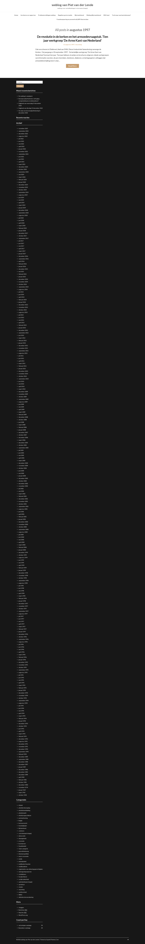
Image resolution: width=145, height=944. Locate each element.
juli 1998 (21, 585)
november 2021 (23, 151)
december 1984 (23, 774)
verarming (78, 44)
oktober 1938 (23, 795)
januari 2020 (22, 182)
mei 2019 (21, 200)
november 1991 (23, 746)
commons (21, 831)
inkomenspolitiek (24, 854)
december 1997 (23, 603)
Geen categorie (23, 848)
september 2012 (23, 333)
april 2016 (21, 261)
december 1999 (23, 552)
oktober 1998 (23, 578)
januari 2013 (22, 328)
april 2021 (21, 161)
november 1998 (23, 575)
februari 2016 (23, 264)
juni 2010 (21, 381)
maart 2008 (22, 425)
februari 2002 (23, 496)
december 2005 (23, 442)
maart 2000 (22, 545)
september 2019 (23, 192)
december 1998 (23, 573)
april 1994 (21, 713)
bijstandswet (22, 828)
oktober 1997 (23, 608)
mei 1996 (21, 649)
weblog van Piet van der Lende (72, 5)
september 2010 (23, 379)
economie (21, 841)
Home (16, 15)
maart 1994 (22, 716)
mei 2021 (21, 159)
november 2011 (23, 348)
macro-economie (23, 856)
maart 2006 (22, 440)
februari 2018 (23, 228)
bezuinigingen (23, 825)
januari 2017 (22, 253)
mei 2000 (21, 539)
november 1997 (23, 606)
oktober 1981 (23, 782)
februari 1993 (23, 736)
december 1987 (23, 764)
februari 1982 (23, 780)
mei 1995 (21, 680)
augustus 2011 (23, 353)
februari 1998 (23, 598)
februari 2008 (23, 427)
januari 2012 (22, 343)
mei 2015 (21, 271)
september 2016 (23, 259)
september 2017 (23, 238)
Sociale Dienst (23, 877)
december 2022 (23, 133)
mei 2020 (21, 174)
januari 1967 (22, 790)
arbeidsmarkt (22, 813)
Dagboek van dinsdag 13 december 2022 (31, 108)
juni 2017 (21, 243)
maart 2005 (22, 460)
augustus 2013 (23, 312)
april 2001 (21, 514)
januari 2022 (22, 149)
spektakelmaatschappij (25, 882)
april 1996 (21, 652)
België (20, 820)
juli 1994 (21, 705)
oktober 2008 (23, 419)
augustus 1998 (23, 583)
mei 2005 (21, 455)
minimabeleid (22, 861)
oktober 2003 (23, 481)
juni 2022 (21, 141)
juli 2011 (21, 356)
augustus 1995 (23, 672)
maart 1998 (22, 596)
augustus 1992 (23, 741)
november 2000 (23, 524)
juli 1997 (21, 616)
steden (21, 887)
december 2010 (23, 371)
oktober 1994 (23, 698)
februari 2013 (23, 325)
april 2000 (21, 542)
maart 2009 (22, 412)
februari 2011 (23, 366)
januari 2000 (22, 550)
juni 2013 (21, 317)
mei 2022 (21, 144)
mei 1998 (21, 591)
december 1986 (23, 769)
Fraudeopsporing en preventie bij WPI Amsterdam (72, 19)
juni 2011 (21, 358)
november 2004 (23, 465)
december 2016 (23, 256)
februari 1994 (23, 718)
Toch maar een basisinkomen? (121, 15)
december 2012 (23, 330)
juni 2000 (21, 537)
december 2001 (23, 499)
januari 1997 (22, 631)
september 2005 (23, 448)
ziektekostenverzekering (26, 897)
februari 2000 (23, 547)
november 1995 (23, 665)
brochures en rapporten (28, 15)
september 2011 (23, 351)
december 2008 (23, 417)
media (20, 859)
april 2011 (21, 361)
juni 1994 (21, 708)
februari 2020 (23, 179)
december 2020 (23, 167)
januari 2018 (22, 230)
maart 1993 (22, 734)
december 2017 (23, 233)
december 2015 (23, 269)
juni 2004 (21, 471)
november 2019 (23, 187)
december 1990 (23, 749)
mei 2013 (21, 320)
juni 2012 (21, 335)
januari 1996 (22, 659)
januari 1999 (22, 570)
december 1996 (23, 634)
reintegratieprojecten (25, 871)
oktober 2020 (23, 169)
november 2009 (23, 394)
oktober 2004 (23, 468)
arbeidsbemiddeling (24, 810)
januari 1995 (22, 690)
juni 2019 (21, 197)
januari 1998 (22, 601)
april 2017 (21, 248)
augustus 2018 (23, 215)
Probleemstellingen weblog (46, 15)
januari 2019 (22, 208)
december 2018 (23, 210)
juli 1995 (21, 675)
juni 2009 (21, 404)
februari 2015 (23, 274)
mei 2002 (21, 491)
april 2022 (21, 146)
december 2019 (23, 184)
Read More (72, 66)
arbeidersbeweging (24, 808)
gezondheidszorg (24, 851)
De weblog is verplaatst (26, 96)
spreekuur (22, 884)
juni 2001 (21, 511)
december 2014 (23, 279)
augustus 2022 (23, 136)
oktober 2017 (23, 236)
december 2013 (23, 305)
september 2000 (23, 529)
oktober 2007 (23, 435)
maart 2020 (22, 177)
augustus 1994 (23, 703)
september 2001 (23, 506)
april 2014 (21, 297)
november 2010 (23, 373)
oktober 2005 (23, 445)
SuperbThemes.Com (52, 939)
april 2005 (21, 458)
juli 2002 (21, 488)
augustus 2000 (23, 532)
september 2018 (23, 213)
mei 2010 (21, 384)
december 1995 (23, 662)
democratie (22, 836)
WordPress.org (23, 915)
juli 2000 (21, 534)
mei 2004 (21, 473)
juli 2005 (21, 450)
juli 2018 (21, 218)
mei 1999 (21, 562)
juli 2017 (21, 241)
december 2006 (23, 437)
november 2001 (23, 501)
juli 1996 (21, 644)
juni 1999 (21, 560)
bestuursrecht (23, 823)
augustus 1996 (23, 642)
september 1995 (23, 670)
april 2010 (21, 386)
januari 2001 (22, 519)
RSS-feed (106, 15)
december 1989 (23, 757)
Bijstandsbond (79, 15)
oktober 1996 (23, 637)
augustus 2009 (23, 402)
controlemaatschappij (25, 833)
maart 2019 (22, 205)
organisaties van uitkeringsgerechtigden (31, 869)
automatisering (23, 818)
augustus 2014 (23, 289)
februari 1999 (23, 568)
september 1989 (23, 759)
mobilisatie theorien (24, 864)
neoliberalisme (23, 866)
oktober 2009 (23, 396)
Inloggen (21, 907)
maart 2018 (22, 225)
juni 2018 (21, 220)
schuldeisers (22, 874)
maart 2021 (22, 164)
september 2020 (23, 172)
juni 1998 (21, 588)
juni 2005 (21, 453)
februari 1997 (23, 629)
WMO (20, 895)
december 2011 (23, 345)
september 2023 (23, 131)
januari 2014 (22, 302)
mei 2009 (21, 407)
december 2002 (23, 483)
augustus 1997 (23, 614)
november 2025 (23, 128)
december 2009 (23, 391)
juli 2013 (21, 315)
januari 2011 (22, 368)
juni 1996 (21, 647)
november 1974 (23, 787)
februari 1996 (23, 657)
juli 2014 (21, 292)
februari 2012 (23, 340)
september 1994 (23, 700)
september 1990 (23, 751)
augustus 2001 (23, 509)
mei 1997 (21, 621)
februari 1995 (23, 688)
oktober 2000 (23, 527)
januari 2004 (22, 476)
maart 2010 (22, 389)
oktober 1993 (23, 726)
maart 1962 (22, 792)
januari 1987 (22, 767)
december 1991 (23, 744)
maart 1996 (22, 654)
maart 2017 (22, 251)
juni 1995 (21, 677)
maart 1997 (22, 626)
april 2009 (21, 409)
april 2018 (21, 223)
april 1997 (21, 624)
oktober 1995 (23, 667)
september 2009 (23, 399)
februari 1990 (23, 754)
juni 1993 (21, 728)
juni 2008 (21, 422)
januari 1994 (22, 721)
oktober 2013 (23, 310)
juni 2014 (21, 294)
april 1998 (21, 593)
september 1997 (23, 611)
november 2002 (23, 486)
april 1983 (21, 777)
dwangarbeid (22, 838)
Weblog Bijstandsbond (94, 15)
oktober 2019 (23, 190)
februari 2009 (23, 414)
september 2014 (23, 287)
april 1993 (21, 731)
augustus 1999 (23, 557)
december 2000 (23, 522)
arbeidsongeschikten (25, 815)
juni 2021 (21, 156)
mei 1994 (21, 711)
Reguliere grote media (65, 15)
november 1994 (23, 695)
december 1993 (23, 723)
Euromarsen (22, 843)
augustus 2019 (23, 195)
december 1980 (23, 785)
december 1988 (23, 762)
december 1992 (23, 739)
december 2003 (23, 478)
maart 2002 (22, 494)
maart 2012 (22, 338)
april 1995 (21, 682)
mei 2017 (21, 246)
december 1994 (23, 693)
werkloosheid (23, 892)
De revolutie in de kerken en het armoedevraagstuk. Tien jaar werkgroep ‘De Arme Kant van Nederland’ (73, 38)
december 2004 (23, 463)
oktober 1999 (23, 555)
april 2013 (21, 322)
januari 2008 (22, 430)
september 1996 (23, 639)
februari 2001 (23, 516)
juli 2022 (21, 138)
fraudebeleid (22, 846)
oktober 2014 (23, 284)
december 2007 (23, 432)
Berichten (23, 910)
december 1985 (23, 772)
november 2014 (23, 281)
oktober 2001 (23, 504)
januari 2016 (22, 266)
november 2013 (23, 307)
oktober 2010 (23, 376)
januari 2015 (22, 276)
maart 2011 (22, 363)
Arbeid (21, 805)
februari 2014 (23, 299)
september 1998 (23, 580)
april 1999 (21, 565)
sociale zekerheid (24, 879)
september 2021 (23, 154)
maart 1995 (22, 685)
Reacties (22, 912)
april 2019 (21, 202)
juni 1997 (21, 619)
